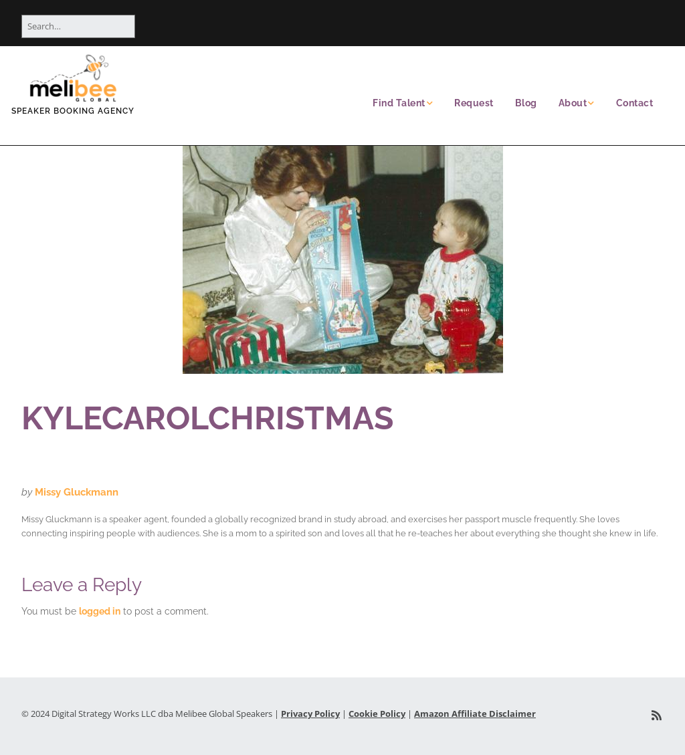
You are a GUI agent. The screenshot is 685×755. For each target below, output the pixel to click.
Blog (526, 103)
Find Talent (399, 103)
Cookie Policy (377, 714)
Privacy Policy (310, 714)
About (573, 103)
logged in (99, 611)
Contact (635, 103)
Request (474, 103)
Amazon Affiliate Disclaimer (475, 714)
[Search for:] (78, 26)
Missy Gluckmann (76, 492)
